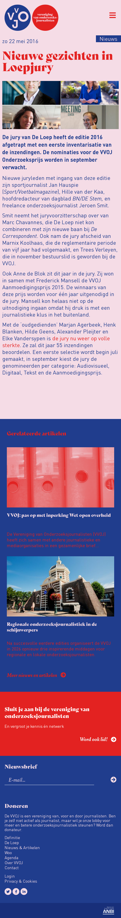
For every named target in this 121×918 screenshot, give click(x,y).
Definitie (12, 837)
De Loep (12, 842)
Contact (12, 867)
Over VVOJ (14, 862)
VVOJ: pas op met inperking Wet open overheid (59, 515)
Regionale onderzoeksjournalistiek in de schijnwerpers (52, 627)
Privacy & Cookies (21, 881)
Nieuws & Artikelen (22, 847)
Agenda (11, 857)
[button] (112, 15)
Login (10, 876)
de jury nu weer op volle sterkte (56, 341)
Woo (8, 852)
